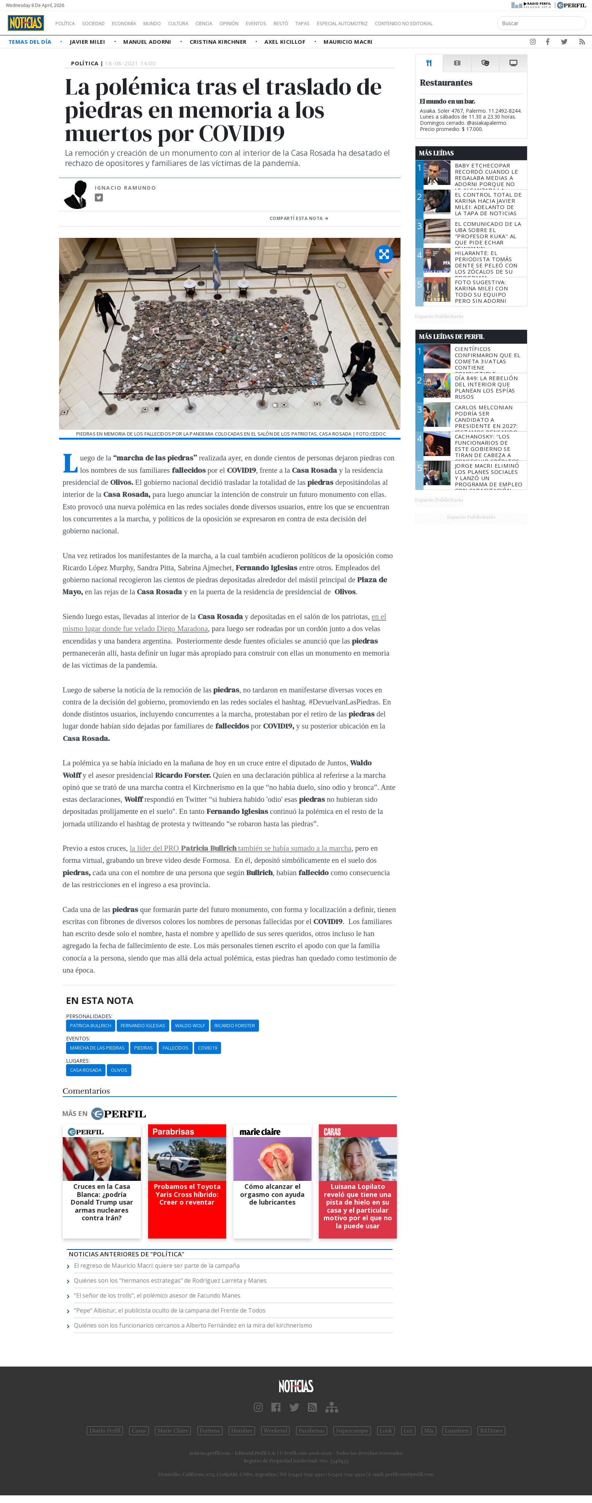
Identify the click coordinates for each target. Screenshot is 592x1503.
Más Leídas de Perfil (451, 336)
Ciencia (229, 23)
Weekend (275, 1430)
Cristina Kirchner (219, 41)
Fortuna (210, 1430)
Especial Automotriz (391, 23)
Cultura (199, 23)
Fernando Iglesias (143, 1025)
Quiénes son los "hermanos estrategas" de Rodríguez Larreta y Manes (170, 1280)
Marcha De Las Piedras (97, 1047)
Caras (139, 1430)
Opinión (259, 23)
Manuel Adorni (148, 41)
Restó (319, 23)
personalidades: (89, 1016)
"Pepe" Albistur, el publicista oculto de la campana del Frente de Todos (170, 1310)
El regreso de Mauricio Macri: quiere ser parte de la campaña (157, 1265)
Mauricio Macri (348, 41)
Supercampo (352, 1430)
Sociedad (101, 23)
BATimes (491, 1430)
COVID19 (207, 1047)
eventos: (78, 1038)
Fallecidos (176, 1047)
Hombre (241, 1430)
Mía (429, 1430)
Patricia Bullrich (90, 1025)
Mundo (168, 23)
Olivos (119, 1070)
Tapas (344, 23)
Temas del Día (30, 41)
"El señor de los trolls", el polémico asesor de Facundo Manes (157, 1295)
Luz (408, 1430)
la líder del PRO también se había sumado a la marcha (241, 848)
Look (386, 1430)
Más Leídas (436, 153)
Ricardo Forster (234, 1025)
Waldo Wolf (190, 1025)
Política (67, 23)
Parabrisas (312, 1430)
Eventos (290, 23)
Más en (104, 1114)
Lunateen (457, 1430)
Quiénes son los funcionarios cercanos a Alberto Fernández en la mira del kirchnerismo (193, 1325)
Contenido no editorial (466, 23)
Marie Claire (173, 1430)
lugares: (78, 1061)
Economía (136, 23)
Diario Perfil (104, 1430)
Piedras (143, 1047)
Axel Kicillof (285, 41)
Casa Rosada (85, 1070)
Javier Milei (88, 41)
